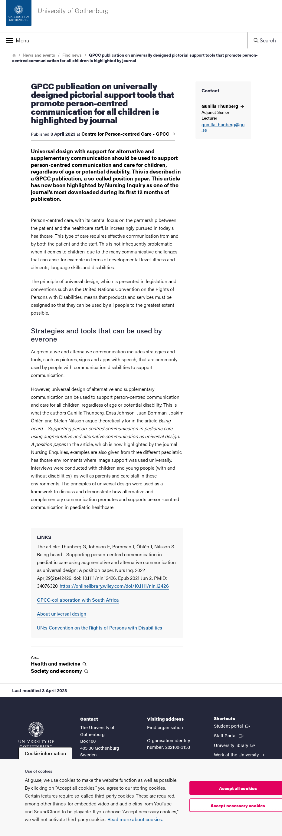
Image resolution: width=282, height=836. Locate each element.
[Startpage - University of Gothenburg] (141, 16)
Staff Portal (229, 735)
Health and (59, 663)
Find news (72, 55)
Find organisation (165, 727)
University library (235, 745)
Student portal (232, 725)
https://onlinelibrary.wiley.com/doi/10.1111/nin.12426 (114, 585)
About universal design (61, 613)
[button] (123, 40)
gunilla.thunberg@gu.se (223, 127)
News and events (39, 55)
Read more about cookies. (135, 819)
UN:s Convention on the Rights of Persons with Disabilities (99, 627)
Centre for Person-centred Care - (128, 134)
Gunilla (223, 105)
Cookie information (45, 753)
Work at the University (239, 754)
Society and (59, 671)
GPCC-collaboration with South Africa (78, 599)
